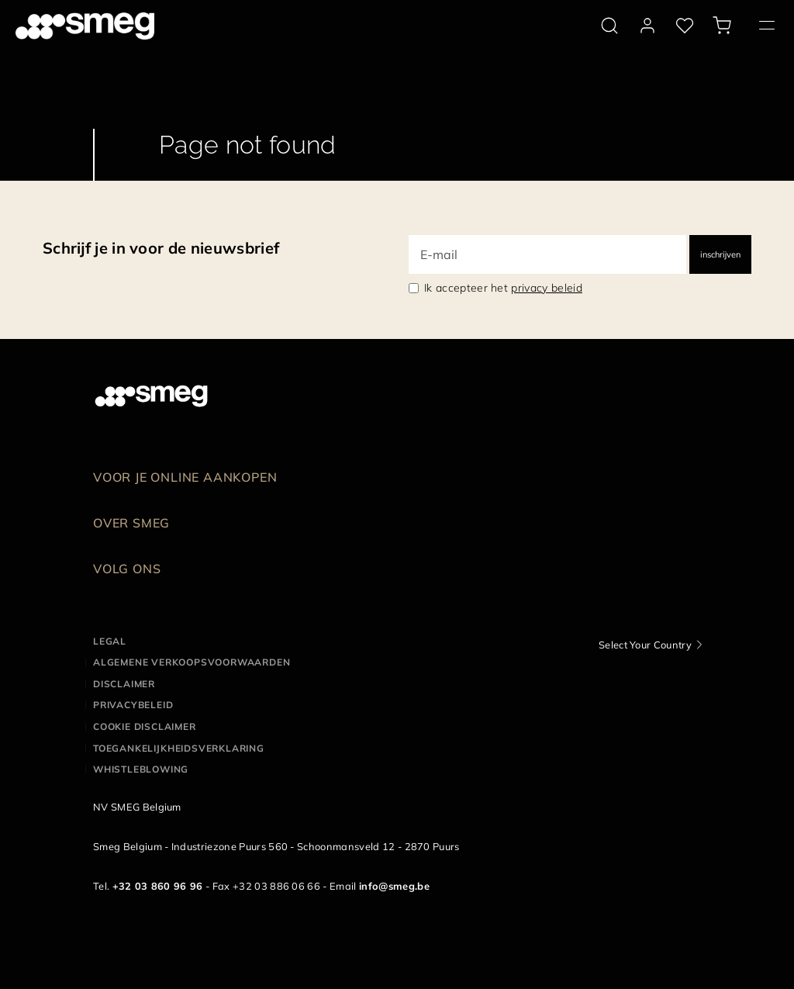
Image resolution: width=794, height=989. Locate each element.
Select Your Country (645, 644)
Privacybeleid (133, 705)
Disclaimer (124, 684)
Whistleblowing (140, 769)
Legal (109, 641)
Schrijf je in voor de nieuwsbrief (161, 248)
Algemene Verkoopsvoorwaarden (191, 662)
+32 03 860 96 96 (157, 886)
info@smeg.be (394, 886)
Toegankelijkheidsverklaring (178, 748)
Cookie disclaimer (144, 726)
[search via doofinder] (609, 26)
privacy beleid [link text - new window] (546, 288)
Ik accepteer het (503, 288)
